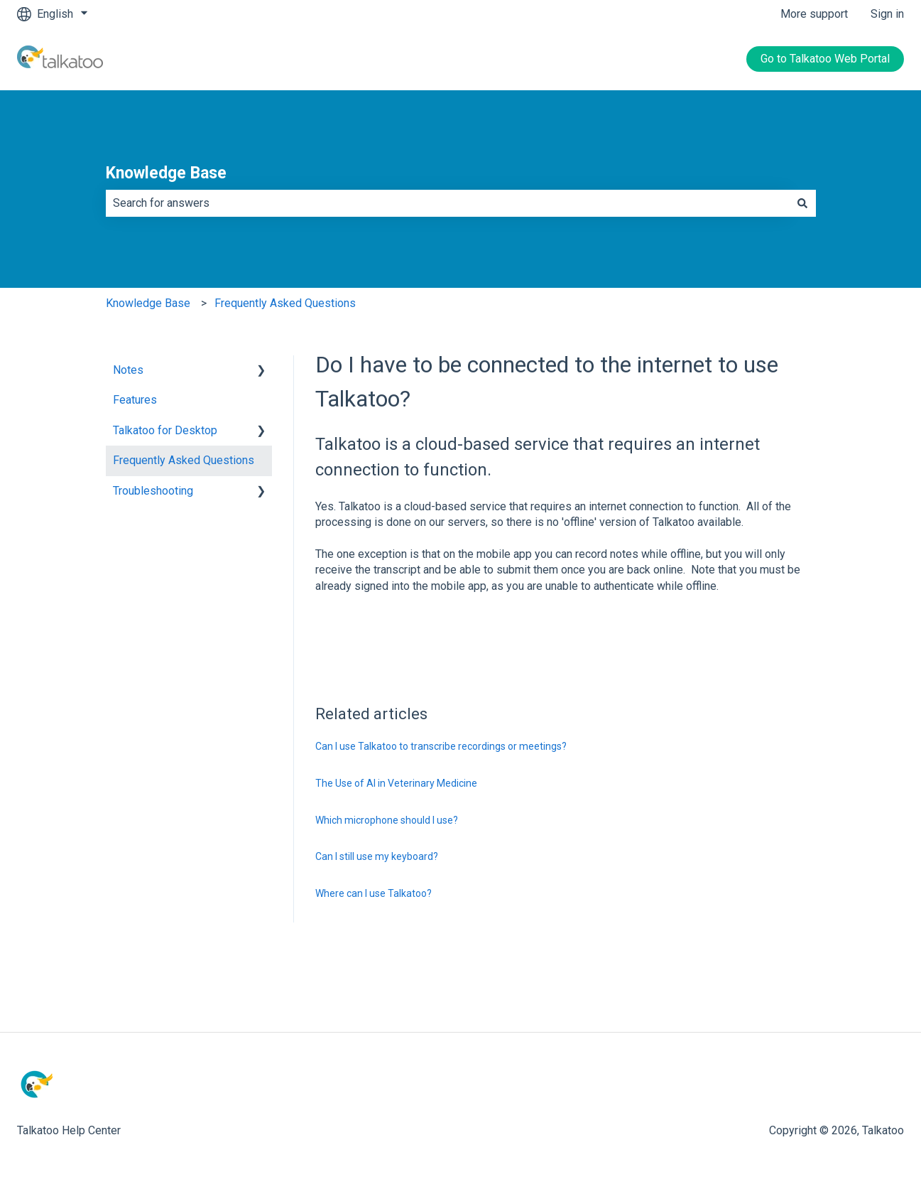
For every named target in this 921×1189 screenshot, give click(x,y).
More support (814, 14)
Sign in (887, 14)
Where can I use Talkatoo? (373, 893)
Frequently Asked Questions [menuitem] (183, 460)
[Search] (802, 203)
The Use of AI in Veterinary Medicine (396, 783)
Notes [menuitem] (128, 370)
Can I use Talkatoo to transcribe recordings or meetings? (441, 746)
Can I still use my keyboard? (376, 856)
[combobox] (447, 203)
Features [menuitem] (135, 400)
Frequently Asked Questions (285, 303)
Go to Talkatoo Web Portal (825, 58)
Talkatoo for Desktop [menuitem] (165, 430)
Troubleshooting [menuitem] (153, 490)
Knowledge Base (166, 173)
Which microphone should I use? (386, 820)
